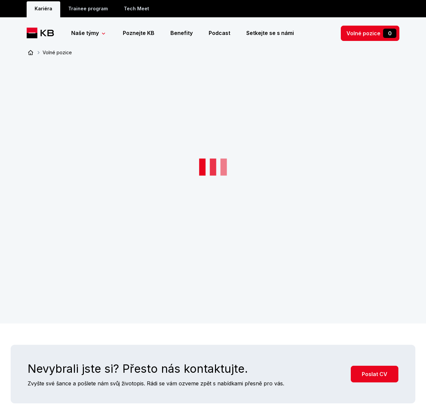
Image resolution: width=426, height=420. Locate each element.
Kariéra (43, 8)
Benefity (181, 33)
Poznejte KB (138, 33)
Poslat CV (374, 373)
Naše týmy (85, 33)
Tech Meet (136, 8)
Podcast (219, 33)
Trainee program (88, 8)
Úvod (31, 53)
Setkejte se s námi (270, 33)
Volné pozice (371, 33)
